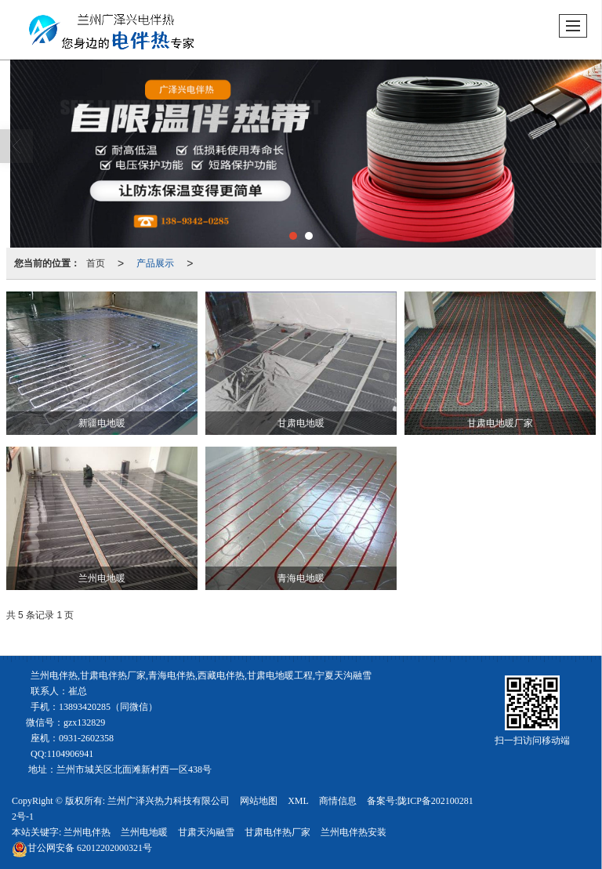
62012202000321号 (82, 847)
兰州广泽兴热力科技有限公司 (168, 800)
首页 (95, 263)
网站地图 (258, 800)
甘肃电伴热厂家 (277, 832)
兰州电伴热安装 (353, 832)
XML (298, 800)
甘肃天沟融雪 (206, 832)
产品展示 (155, 263)
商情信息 (338, 800)
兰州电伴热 (87, 832)
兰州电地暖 (144, 832)
